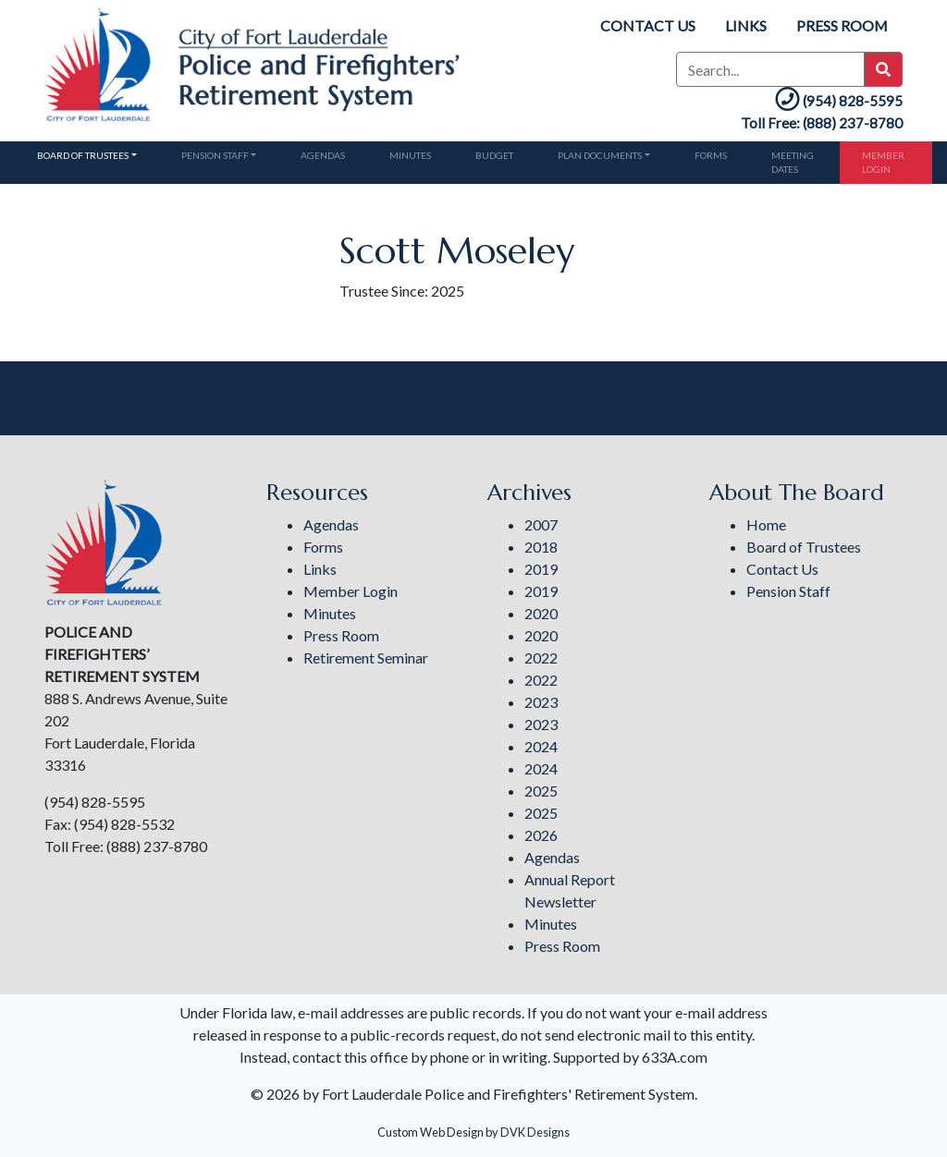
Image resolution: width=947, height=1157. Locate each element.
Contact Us (647, 25)
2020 (541, 613)
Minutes (410, 155)
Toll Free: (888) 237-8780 (821, 123)
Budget (494, 155)
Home (766, 524)
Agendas (323, 155)
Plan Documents (600, 155)
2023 (541, 702)
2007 (541, 524)
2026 (541, 835)
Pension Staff (215, 155)
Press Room (841, 25)
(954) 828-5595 (836, 100)
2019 (541, 569)
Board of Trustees (83, 155)
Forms (711, 155)
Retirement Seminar (365, 657)
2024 (541, 746)
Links (745, 25)
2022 (541, 657)
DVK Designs (535, 1132)
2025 (541, 790)
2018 (541, 546)
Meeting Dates (792, 162)
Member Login (883, 162)
